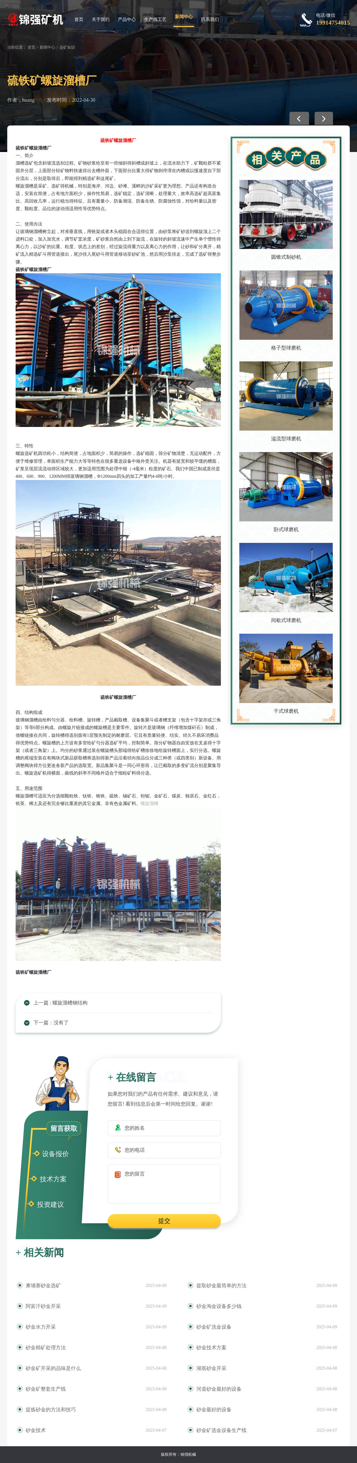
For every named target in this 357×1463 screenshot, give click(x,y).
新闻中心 (184, 16)
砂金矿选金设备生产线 (221, 1430)
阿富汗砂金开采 (43, 1306)
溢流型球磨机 (286, 438)
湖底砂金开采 (211, 1368)
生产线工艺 (155, 19)
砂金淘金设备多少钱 (219, 1306)
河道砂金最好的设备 (219, 1389)
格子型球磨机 (286, 348)
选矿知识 (67, 47)
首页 (78, 19)
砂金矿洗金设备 (213, 1327)
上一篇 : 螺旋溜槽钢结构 (60, 1003)
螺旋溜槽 (149, 803)
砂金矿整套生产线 (46, 1389)
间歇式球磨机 (286, 620)
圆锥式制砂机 (286, 257)
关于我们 (101, 19)
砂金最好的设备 (213, 1409)
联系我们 (210, 19)
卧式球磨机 (286, 529)
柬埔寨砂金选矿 (43, 1285)
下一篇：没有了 (51, 1022)
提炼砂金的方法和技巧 (51, 1409)
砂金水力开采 (41, 1327)
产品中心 (127, 19)
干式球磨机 (286, 711)
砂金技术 (36, 1430)
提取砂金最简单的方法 (221, 1285)
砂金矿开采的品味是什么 (53, 1368)
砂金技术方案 (211, 1347)
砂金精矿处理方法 (46, 1347)
